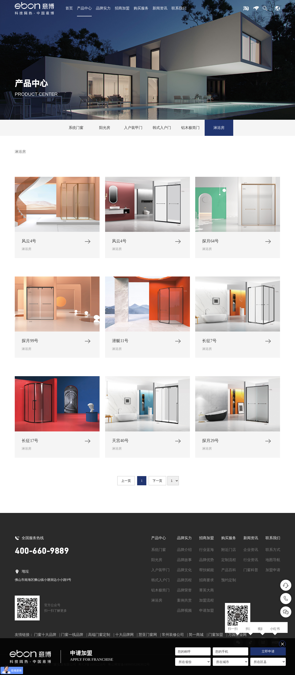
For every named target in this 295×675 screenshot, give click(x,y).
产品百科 (228, 570)
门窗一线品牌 (72, 635)
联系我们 (178, 8)
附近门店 (228, 550)
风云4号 (29, 242)
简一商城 (196, 635)
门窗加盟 (215, 635)
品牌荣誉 (184, 590)
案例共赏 (184, 600)
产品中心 (84, 8)
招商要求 (206, 580)
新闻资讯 (160, 8)
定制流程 (228, 560)
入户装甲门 (133, 128)
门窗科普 (250, 570)
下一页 (157, 481)
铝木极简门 (190, 128)
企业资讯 (250, 550)
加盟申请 (273, 570)
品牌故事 (184, 560)
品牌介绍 (184, 550)
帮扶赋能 (206, 570)
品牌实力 (103, 8)
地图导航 (273, 560)
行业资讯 (250, 560)
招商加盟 (122, 8)
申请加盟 (206, 610)
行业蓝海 (206, 550)
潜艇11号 (120, 342)
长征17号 (30, 442)
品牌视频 (184, 610)
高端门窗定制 (99, 635)
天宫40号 (120, 442)
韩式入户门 (162, 128)
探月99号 (30, 342)
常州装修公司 (173, 635)
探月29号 (210, 442)
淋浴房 (218, 128)
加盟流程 (206, 600)
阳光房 (104, 128)
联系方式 (273, 550)
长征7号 (209, 342)
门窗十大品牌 (45, 635)
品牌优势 (206, 560)
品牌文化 (184, 570)
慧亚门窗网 (148, 635)
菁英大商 (206, 590)
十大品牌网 (124, 635)
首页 (69, 8)
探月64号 (210, 242)
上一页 (126, 481)
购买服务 (141, 8)
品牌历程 (184, 580)
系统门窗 (76, 128)
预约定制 (228, 580)
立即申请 (268, 651)
